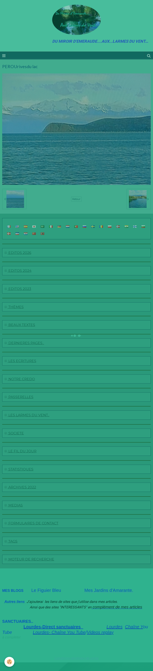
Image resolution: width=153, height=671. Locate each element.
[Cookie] (9, 662)
